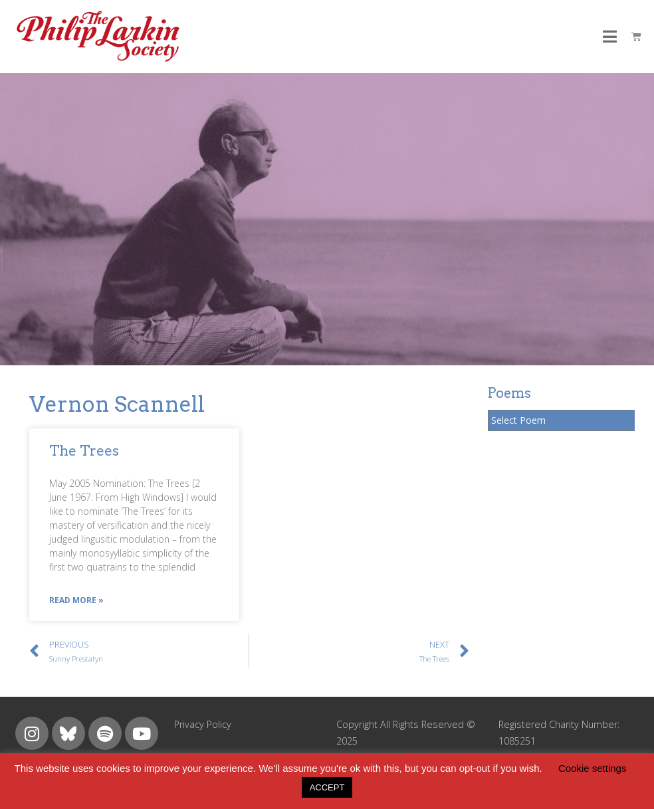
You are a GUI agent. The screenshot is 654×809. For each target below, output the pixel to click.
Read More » (76, 600)
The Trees (84, 450)
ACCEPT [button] (327, 787)
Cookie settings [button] (592, 768)
